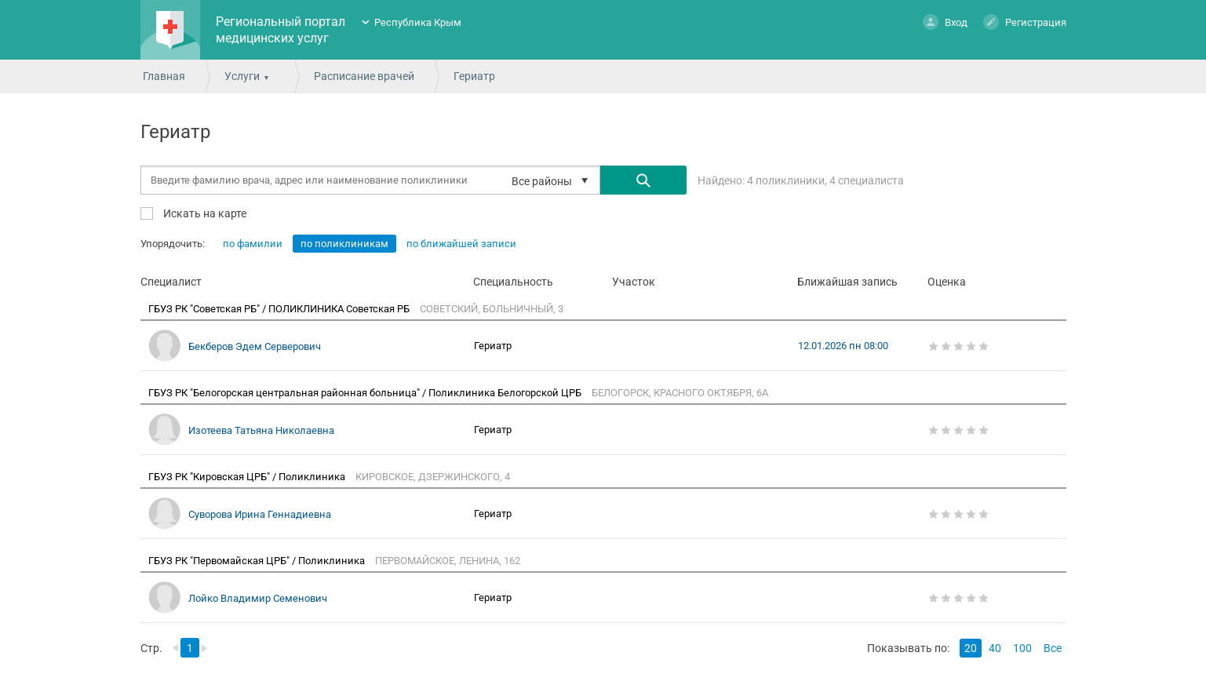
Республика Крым (417, 22)
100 (1022, 648)
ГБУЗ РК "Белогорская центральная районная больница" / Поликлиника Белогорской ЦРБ (366, 393)
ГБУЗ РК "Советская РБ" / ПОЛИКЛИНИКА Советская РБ (280, 309)
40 (995, 648)
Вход (945, 21)
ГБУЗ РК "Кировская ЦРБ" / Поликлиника (248, 477)
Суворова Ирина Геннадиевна (259, 514)
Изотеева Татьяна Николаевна (261, 430)
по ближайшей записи (461, 244)
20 (970, 648)
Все (1053, 648)
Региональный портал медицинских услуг (280, 30)
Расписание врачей (364, 76)
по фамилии (252, 244)
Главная (164, 76)
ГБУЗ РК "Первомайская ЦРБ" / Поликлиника (257, 561)
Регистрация (1024, 21)
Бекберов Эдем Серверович (254, 346)
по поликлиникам (344, 244)
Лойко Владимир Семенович (257, 598)
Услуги (242, 76)
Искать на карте (203, 213)
